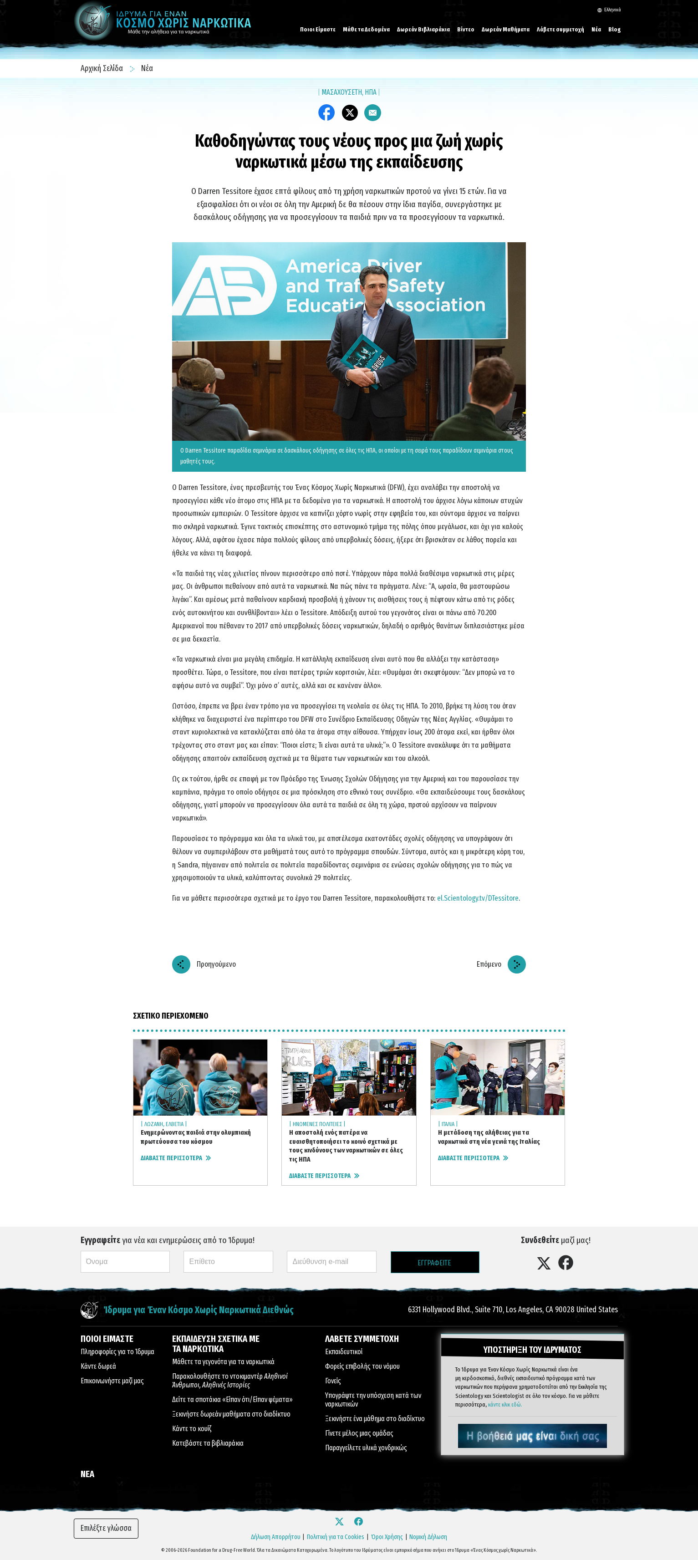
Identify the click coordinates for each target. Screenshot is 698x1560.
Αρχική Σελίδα (103, 68)
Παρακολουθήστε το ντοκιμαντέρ (230, 1380)
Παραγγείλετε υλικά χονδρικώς (366, 1447)
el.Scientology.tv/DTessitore (478, 897)
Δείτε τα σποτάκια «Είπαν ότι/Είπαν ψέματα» (232, 1399)
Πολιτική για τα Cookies (335, 1537)
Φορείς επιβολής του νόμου (362, 1366)
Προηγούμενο (216, 964)
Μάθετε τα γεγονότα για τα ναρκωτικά (223, 1361)
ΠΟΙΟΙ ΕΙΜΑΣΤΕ (107, 1338)
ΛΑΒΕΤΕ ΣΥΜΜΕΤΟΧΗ (362, 1338)
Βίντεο (465, 29)
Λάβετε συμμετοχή (560, 29)
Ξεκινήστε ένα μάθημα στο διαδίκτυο (375, 1418)
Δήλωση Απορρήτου (276, 1537)
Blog (614, 29)
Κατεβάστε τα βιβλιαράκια (208, 1443)
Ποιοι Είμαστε (318, 29)
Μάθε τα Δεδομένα (366, 29)
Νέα (596, 29)
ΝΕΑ (87, 1473)
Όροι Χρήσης (387, 1537)
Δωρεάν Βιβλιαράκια (423, 29)
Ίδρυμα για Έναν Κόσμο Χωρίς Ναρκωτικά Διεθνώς (198, 1310)
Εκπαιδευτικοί (343, 1351)
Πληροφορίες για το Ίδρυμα (117, 1351)
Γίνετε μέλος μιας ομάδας (359, 1433)
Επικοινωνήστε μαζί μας (112, 1380)
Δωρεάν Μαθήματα (506, 29)
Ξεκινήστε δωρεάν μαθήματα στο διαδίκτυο (231, 1414)
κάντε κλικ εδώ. (505, 1404)
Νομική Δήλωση (428, 1537)
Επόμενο (489, 964)
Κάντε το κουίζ (191, 1428)
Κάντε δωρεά (98, 1366)
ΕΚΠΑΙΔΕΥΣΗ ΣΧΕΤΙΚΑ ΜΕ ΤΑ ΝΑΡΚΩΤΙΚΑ (216, 1343)
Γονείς (333, 1380)
